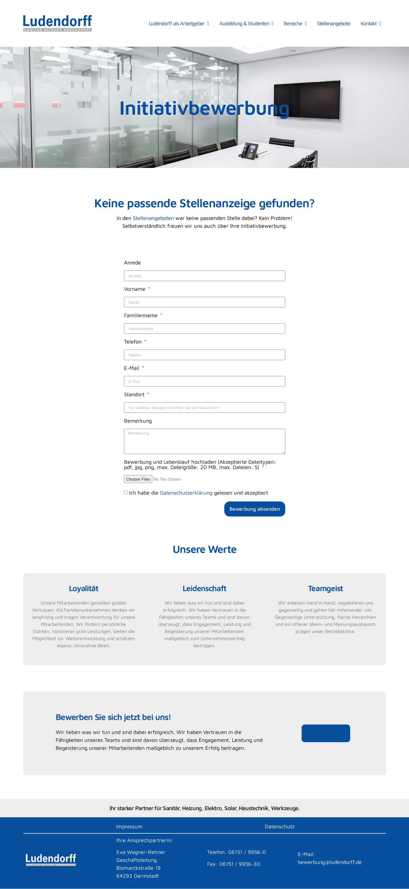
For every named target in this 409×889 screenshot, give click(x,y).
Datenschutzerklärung (186, 493)
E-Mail (132, 368)
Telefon (133, 342)
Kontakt (371, 23)
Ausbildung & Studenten (246, 23)
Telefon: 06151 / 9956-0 (236, 852)
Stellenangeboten (153, 218)
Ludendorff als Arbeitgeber (179, 23)
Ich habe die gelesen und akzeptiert (198, 493)
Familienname (141, 315)
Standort (135, 394)
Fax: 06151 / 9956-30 (233, 864)
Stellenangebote (333, 23)
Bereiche (295, 23)
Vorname (135, 289)
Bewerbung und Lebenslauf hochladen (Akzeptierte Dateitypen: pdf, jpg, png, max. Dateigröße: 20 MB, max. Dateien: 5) (200, 464)
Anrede (132, 262)
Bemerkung (138, 421)
